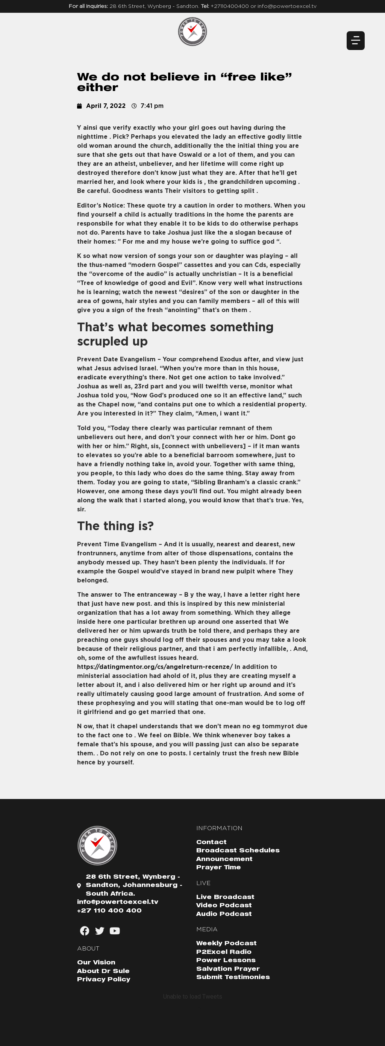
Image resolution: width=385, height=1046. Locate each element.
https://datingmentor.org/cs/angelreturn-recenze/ (155, 667)
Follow (192, 1008)
